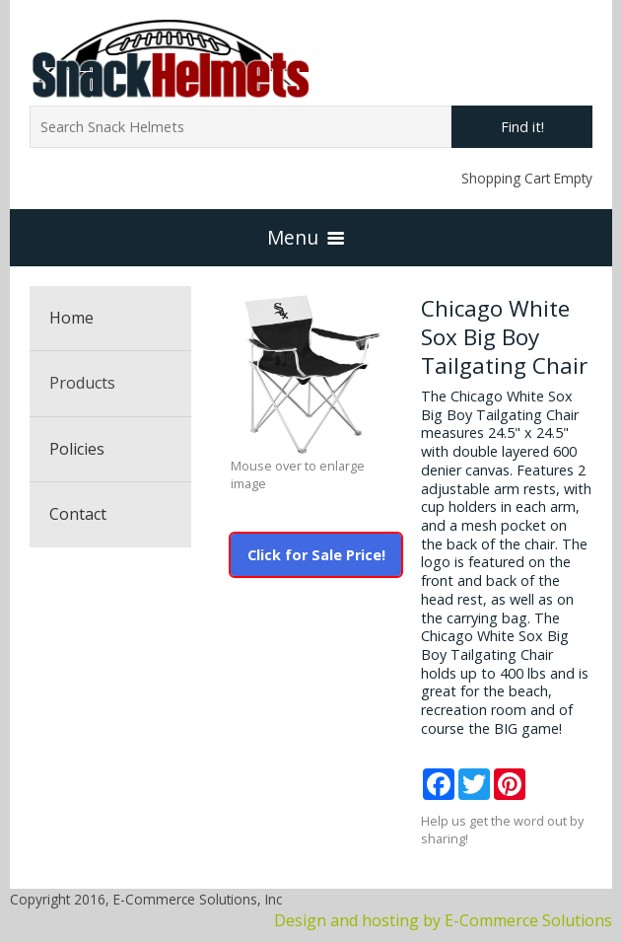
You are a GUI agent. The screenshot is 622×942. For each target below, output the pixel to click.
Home (71, 317)
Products (82, 383)
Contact (77, 514)
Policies (76, 449)
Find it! (522, 126)
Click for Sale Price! (316, 554)
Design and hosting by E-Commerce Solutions (443, 920)
